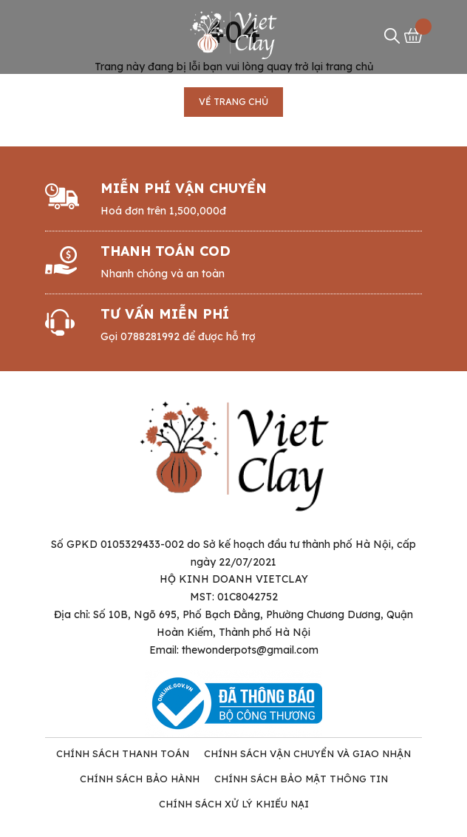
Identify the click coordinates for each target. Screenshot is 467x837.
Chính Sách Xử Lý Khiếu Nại (234, 804)
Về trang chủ (233, 101)
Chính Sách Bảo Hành (140, 779)
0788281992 (150, 336)
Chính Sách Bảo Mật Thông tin (301, 779)
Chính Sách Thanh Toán (122, 753)
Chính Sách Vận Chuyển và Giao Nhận (307, 753)
